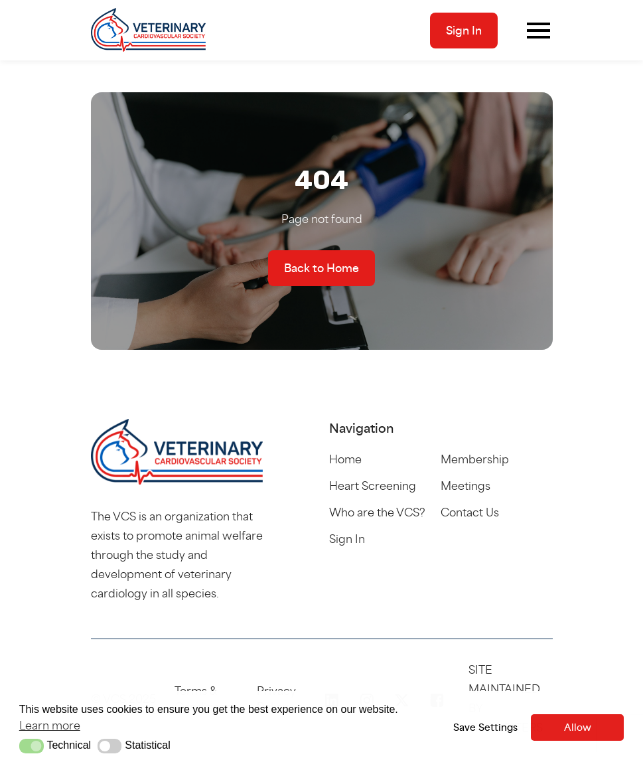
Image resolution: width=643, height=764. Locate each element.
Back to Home (321, 268)
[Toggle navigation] (538, 30)
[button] (31, 746)
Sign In (464, 30)
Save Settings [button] (485, 727)
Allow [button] (577, 727)
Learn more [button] (49, 725)
